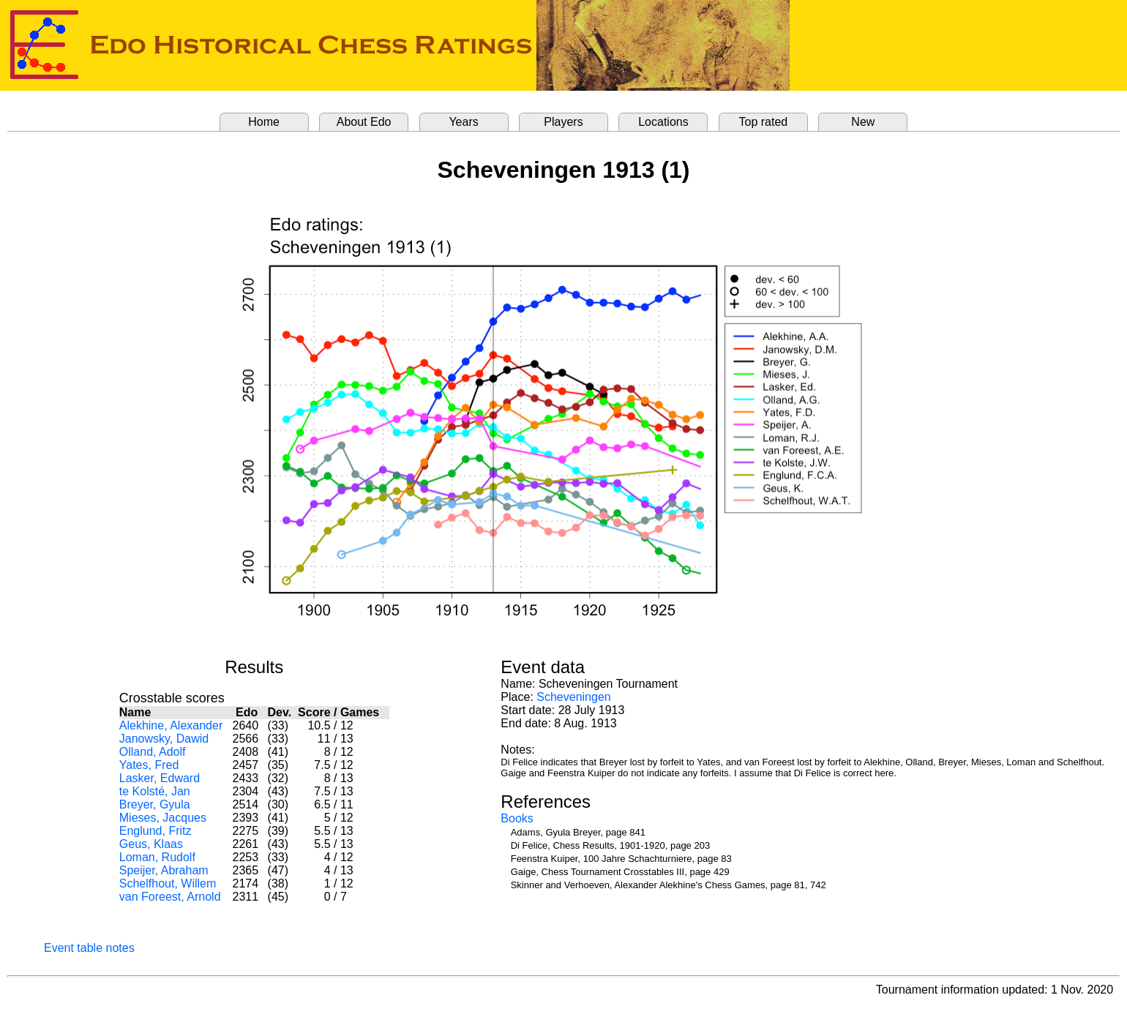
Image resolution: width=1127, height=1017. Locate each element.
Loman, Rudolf (157, 857)
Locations (663, 122)
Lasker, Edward (159, 778)
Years (463, 122)
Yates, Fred (149, 765)
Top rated (763, 122)
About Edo (364, 122)
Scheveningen (573, 697)
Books (517, 818)
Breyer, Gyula (154, 804)
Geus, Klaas (151, 844)
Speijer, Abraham (164, 870)
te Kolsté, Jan (154, 791)
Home (264, 122)
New (863, 122)
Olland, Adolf (152, 752)
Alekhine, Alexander (170, 725)
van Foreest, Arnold (170, 896)
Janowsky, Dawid (164, 738)
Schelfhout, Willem (168, 883)
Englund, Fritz (155, 831)
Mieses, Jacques (162, 817)
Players (563, 122)
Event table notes (89, 948)
